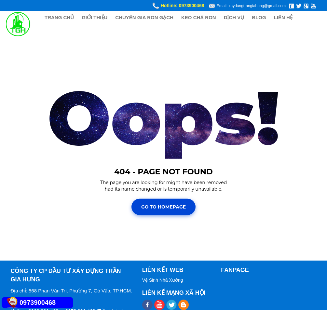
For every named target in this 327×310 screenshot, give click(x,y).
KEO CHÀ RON (198, 17)
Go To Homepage (163, 207)
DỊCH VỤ (234, 17)
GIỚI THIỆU (94, 17)
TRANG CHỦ (59, 17)
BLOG (259, 17)
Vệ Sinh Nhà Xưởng (162, 280)
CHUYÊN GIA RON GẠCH (144, 17)
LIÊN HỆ (283, 17)
